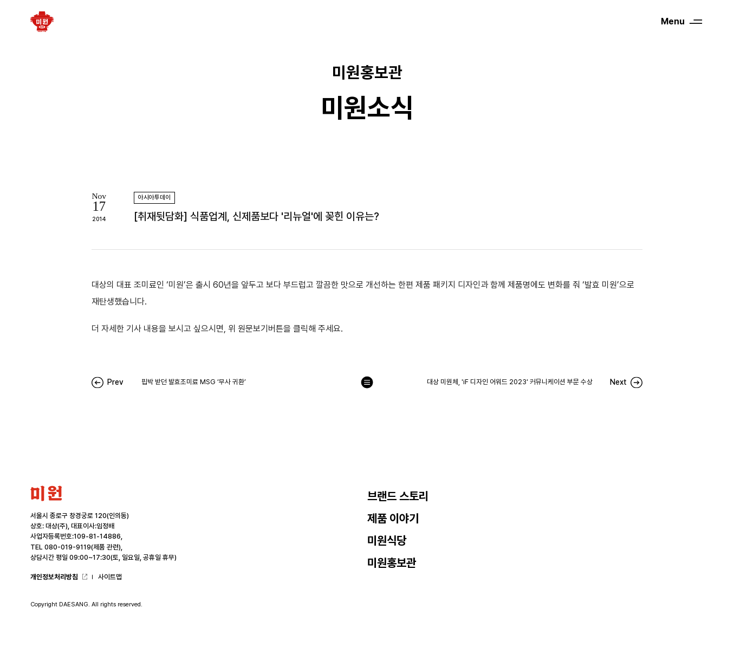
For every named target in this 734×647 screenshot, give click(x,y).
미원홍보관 (391, 563)
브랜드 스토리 (397, 496)
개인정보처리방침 (54, 577)
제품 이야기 (393, 518)
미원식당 (386, 540)
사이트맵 (110, 577)
